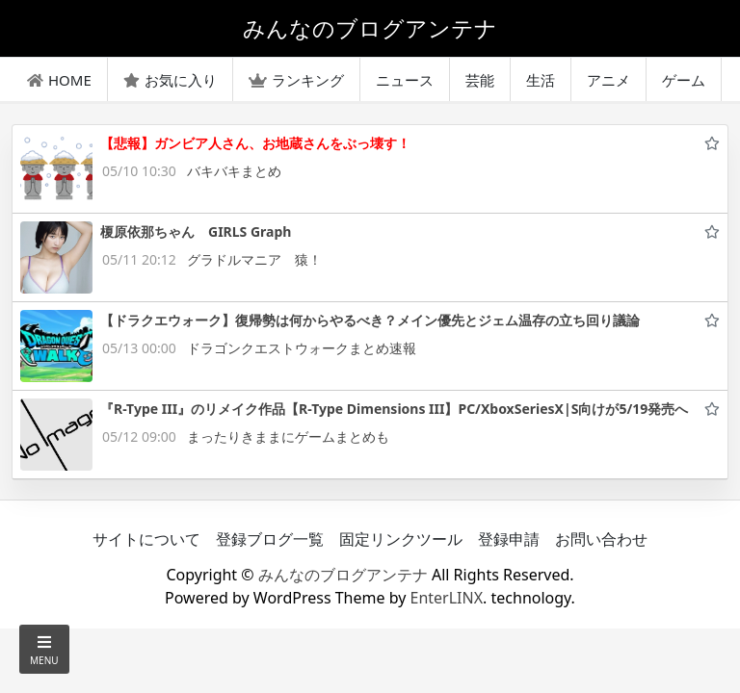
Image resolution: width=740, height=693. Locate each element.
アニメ (608, 80)
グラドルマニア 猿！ (254, 259)
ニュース (405, 80)
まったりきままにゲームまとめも (288, 436)
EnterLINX (447, 597)
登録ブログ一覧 (270, 539)
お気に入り (170, 80)
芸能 (479, 80)
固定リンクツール (400, 539)
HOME (59, 80)
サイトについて (146, 539)
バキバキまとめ (234, 171)
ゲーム (683, 80)
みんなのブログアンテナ (343, 574)
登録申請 (509, 539)
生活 (540, 80)
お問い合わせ (601, 539)
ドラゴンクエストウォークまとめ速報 (301, 348)
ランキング (296, 80)
